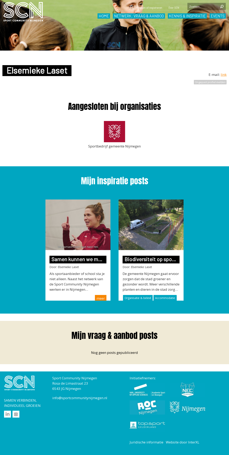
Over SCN (173, 7)
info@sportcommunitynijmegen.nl (79, 398)
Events (218, 16)
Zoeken (222, 6)
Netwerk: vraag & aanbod (139, 16)
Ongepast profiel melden (210, 82)
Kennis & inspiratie (187, 16)
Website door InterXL (182, 442)
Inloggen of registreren (145, 7)
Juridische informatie (146, 442)
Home (104, 16)
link (224, 74)
